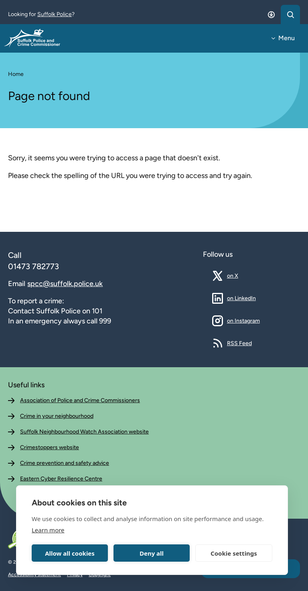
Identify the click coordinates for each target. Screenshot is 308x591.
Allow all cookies (70, 553)
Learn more (48, 530)
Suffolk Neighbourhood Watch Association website (84, 431)
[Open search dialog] (290, 14)
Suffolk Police (54, 14)
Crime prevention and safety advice (64, 463)
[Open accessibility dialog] (271, 14)
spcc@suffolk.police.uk (65, 283)
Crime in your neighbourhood (56, 416)
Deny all (152, 553)
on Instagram (243, 320)
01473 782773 (33, 266)
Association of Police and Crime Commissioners (80, 400)
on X (238, 275)
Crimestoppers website (49, 447)
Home (16, 74)
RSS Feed (239, 343)
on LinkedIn (241, 298)
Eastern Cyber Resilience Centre (61, 478)
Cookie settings (234, 553)
